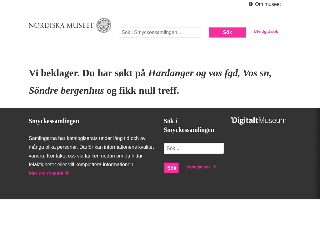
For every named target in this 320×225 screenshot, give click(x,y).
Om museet (264, 4)
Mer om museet (49, 173)
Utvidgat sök (266, 31)
